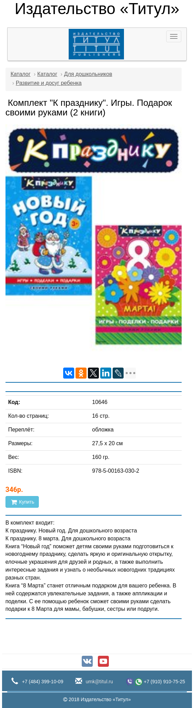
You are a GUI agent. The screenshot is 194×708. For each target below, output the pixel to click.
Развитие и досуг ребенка (49, 83)
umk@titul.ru (98, 681)
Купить (22, 502)
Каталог (21, 74)
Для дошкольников (88, 74)
